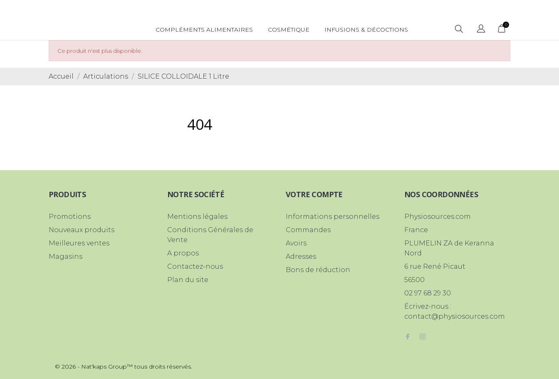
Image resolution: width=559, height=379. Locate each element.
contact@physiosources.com (454, 316)
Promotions (70, 216)
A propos (183, 253)
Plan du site (187, 280)
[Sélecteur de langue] (481, 29)
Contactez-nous (195, 266)
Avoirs (296, 243)
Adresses (301, 256)
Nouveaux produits (81, 230)
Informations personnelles (332, 216)
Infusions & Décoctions (366, 29)
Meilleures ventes (79, 243)
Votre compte (314, 194)
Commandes (308, 230)
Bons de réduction (318, 270)
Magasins (65, 256)
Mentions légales (197, 216)
